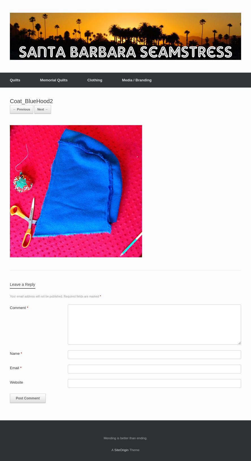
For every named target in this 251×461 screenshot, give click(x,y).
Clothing (94, 80)
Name (16, 353)
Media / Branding (137, 80)
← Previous (21, 109)
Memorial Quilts (54, 80)
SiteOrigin (121, 450)
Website (16, 382)
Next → (42, 109)
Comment (19, 308)
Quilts (15, 80)
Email (15, 368)
